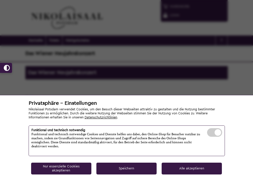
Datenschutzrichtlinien (101, 117)
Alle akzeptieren (191, 168)
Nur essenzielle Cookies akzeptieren (61, 168)
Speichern (126, 168)
